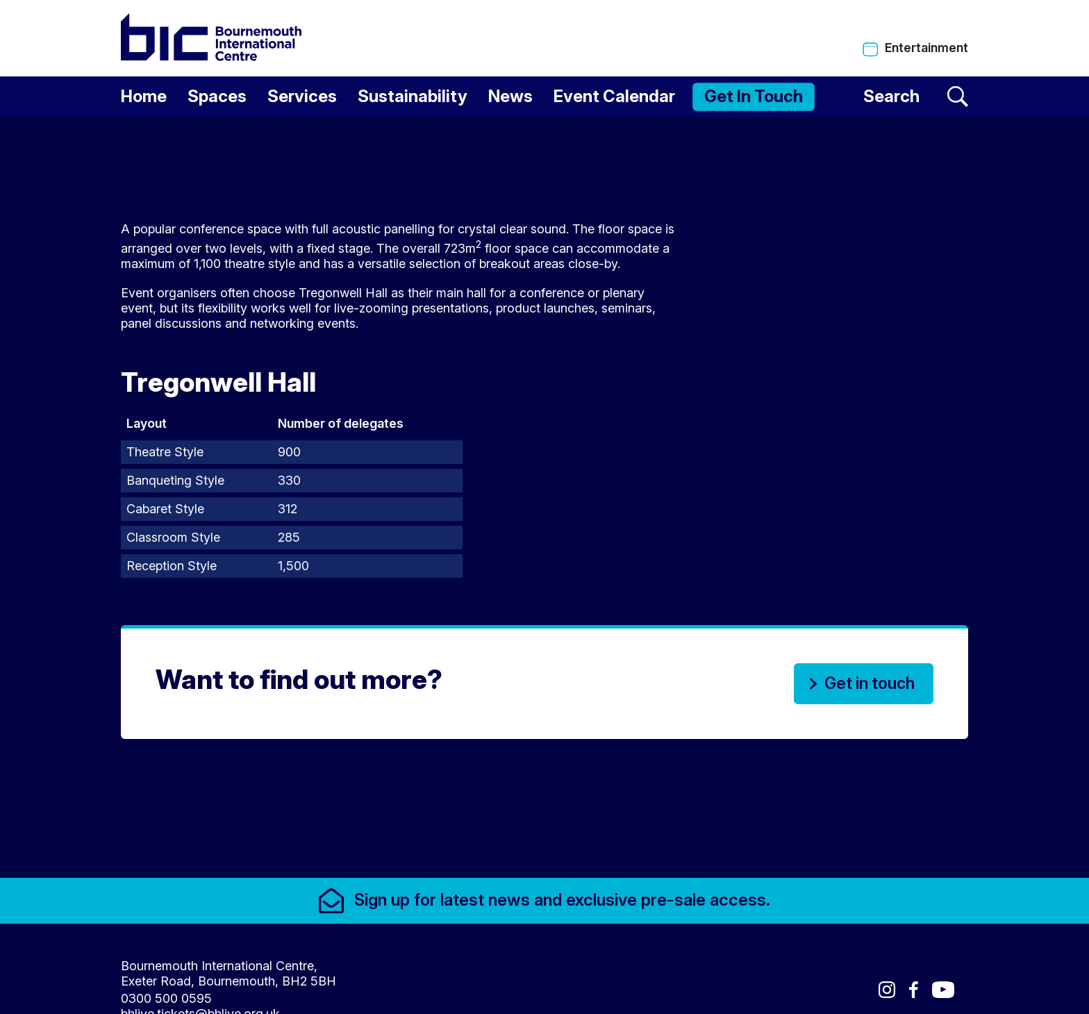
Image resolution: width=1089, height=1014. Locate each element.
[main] (544, 494)
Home (144, 96)
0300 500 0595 (166, 991)
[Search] (915, 97)
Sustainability (412, 96)
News (510, 96)
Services (302, 96)
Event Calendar (614, 96)
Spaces (217, 96)
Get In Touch (753, 96)
